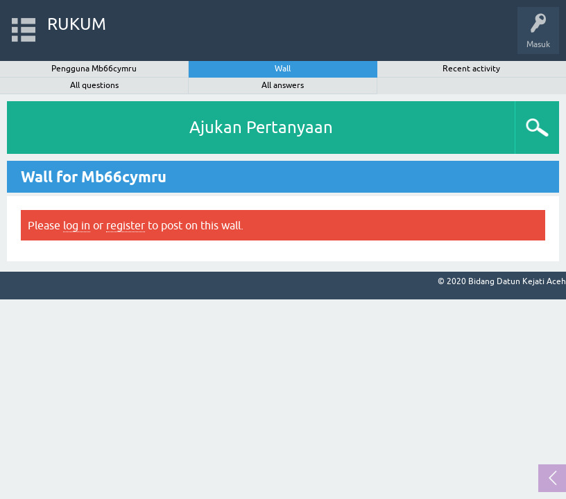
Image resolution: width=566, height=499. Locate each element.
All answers (282, 85)
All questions (94, 85)
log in (76, 225)
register (125, 225)
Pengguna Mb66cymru (94, 68)
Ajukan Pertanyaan (261, 127)
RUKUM (76, 24)
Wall (283, 68)
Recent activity (471, 68)
